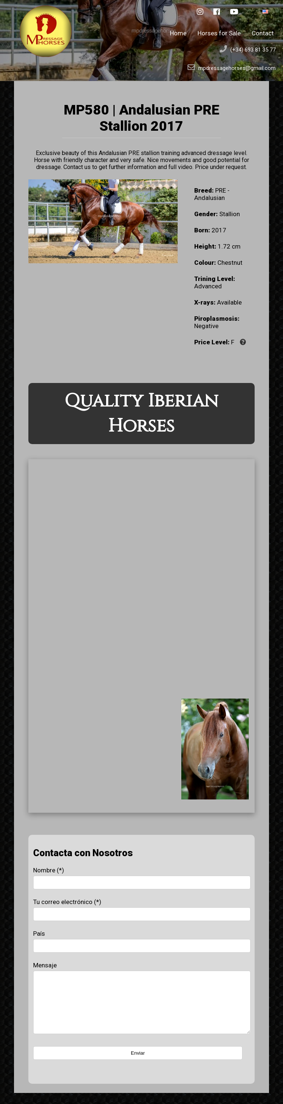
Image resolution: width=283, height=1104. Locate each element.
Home (178, 33)
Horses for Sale (219, 33)
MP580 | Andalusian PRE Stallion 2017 (141, 118)
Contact (263, 33)
